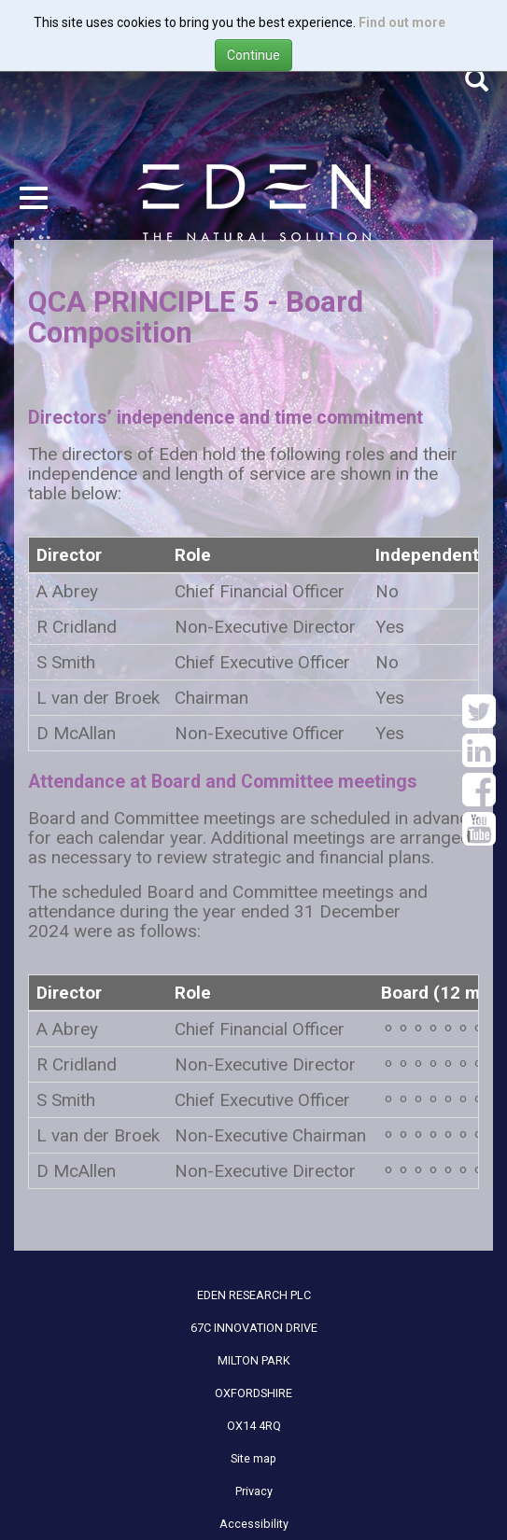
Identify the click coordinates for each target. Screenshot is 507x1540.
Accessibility (254, 1524)
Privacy (254, 1491)
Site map (253, 1458)
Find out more (402, 22)
